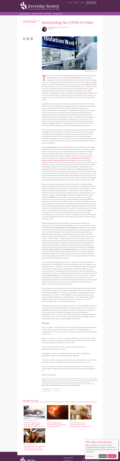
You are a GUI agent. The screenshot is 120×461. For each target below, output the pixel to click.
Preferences (90, 456)
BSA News (48, 14)
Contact (82, 2)
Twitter (66, 439)
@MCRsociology (70, 385)
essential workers (52, 275)
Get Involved (57, 14)
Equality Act (53, 147)
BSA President (25, 14)
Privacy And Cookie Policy (68, 457)
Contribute (76, 2)
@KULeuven (77, 385)
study (87, 84)
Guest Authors (37, 14)
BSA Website (67, 437)
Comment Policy (80, 457)
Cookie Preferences (55, 457)
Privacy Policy (106, 449)
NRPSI (52, 197)
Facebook (67, 441)
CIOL (64, 195)
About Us (70, 2)
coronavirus (47, 390)
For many (72, 78)
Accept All (112, 456)
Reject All (103, 456)
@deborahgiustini (46, 385)
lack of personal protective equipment (65, 227)
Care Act (69, 147)
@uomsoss (62, 385)
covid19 (56, 390)
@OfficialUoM (55, 385)
